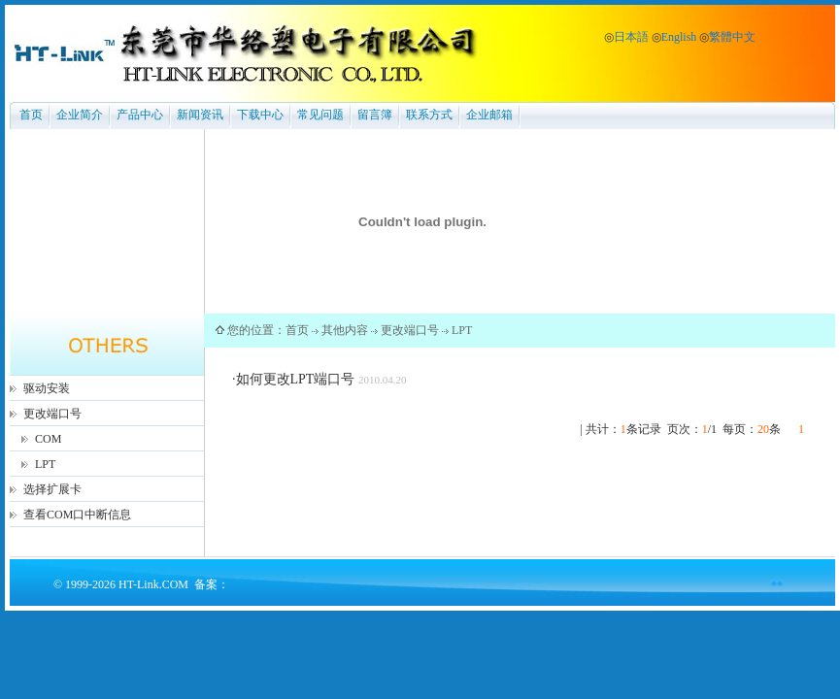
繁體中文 (732, 37)
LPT (45, 464)
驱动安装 (46, 388)
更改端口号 (52, 413)
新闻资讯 (200, 114)
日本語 (631, 37)
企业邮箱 (489, 114)
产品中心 (140, 114)
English (679, 37)
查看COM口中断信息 (77, 514)
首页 (31, 114)
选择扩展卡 (52, 489)
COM (48, 439)
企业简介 (79, 114)
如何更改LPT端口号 (295, 379)
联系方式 (429, 114)
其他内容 (344, 330)
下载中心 (260, 114)
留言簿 (374, 114)
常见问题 (320, 114)
